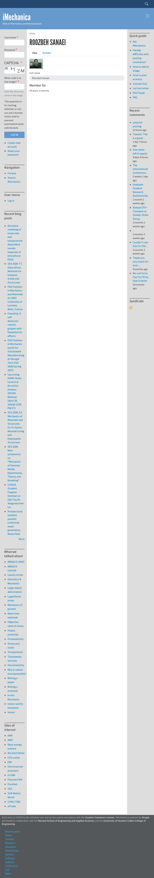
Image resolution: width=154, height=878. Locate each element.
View (34, 52)
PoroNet (12, 784)
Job (7, 869)
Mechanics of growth (14, 607)
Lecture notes (141, 88)
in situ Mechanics (13, 697)
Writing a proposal (12, 688)
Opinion (9, 854)
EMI (9, 762)
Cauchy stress (15, 575)
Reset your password (13, 153)
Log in (10, 200)
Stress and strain (13, 645)
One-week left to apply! (140, 151)
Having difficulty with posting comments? (141, 56)
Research (10, 843)
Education (10, 846)
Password (9, 50)
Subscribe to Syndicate (131, 308)
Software (10, 858)
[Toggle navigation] (147, 16)
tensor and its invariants (15, 706)
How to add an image (141, 68)
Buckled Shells (15, 753)
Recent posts (12, 831)
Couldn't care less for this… (140, 244)
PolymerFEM (14, 779)
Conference (11, 865)
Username (10, 37)
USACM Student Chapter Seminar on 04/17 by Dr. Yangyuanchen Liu (15, 496)
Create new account (13, 144)
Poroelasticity (15, 639)
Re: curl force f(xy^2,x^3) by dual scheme (140, 276)
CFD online (13, 757)
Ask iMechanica (139, 43)
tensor (11, 712)
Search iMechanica (13, 179)
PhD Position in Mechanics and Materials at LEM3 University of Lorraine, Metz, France (15, 298)
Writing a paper (12, 680)
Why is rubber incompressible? (15, 671)
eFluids (11, 806)
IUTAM (11, 775)
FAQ (135, 97)
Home (32, 33)
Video (8, 873)
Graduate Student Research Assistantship (140, 190)
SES (9, 788)
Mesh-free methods (13, 615)
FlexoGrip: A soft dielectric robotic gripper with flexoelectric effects (14, 325)
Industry (9, 862)
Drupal (145, 817)
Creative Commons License (99, 817)
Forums (11, 173)
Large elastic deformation (14, 590)
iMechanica (17, 17)
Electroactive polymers (15, 768)
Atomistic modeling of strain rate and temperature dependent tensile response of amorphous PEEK (14, 242)
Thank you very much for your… (140, 261)
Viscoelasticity (15, 665)
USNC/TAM (13, 801)
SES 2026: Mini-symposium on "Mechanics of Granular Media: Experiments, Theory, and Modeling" (15, 463)
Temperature (15, 652)
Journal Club (140, 84)
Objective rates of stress (15, 624)
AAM (9, 735)
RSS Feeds (139, 93)
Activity (46, 52)
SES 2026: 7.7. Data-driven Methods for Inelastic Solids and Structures (14, 273)
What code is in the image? (12, 79)
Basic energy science (14, 746)
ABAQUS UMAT (15, 562)
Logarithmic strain (14, 598)
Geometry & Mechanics (14, 581)
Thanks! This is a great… (140, 136)
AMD (10, 740)
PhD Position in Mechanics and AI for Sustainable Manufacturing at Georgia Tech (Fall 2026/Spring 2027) (15, 355)
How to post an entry (140, 77)
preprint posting (137, 124)
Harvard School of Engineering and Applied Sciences (66, 821)
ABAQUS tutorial (12, 568)
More (21, 539)
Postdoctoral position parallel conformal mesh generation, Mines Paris (14, 523)
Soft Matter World (14, 795)
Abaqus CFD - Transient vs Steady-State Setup (140, 213)
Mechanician (12, 850)
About (8, 835)
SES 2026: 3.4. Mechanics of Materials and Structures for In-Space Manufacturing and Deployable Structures (15, 427)
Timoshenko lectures (14, 658)
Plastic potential (12, 632)
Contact (9, 839)
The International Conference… (140, 169)
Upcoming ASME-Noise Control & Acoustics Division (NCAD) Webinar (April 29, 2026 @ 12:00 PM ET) (14, 391)
